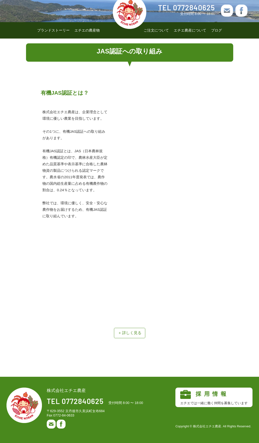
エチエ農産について (190, 30)
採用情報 (214, 397)
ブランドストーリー (53, 30)
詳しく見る (131, 333)
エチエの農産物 (87, 30)
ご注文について (156, 30)
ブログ (216, 30)
